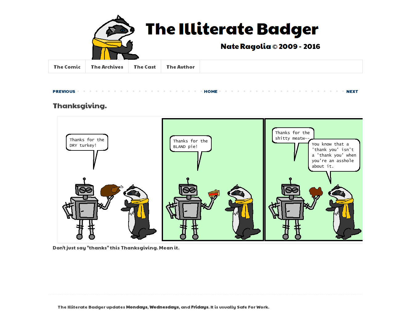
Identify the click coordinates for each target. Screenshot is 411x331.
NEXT (352, 91)
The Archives (107, 66)
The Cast (145, 66)
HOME (211, 91)
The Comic (67, 66)
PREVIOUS (64, 91)
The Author (180, 66)
